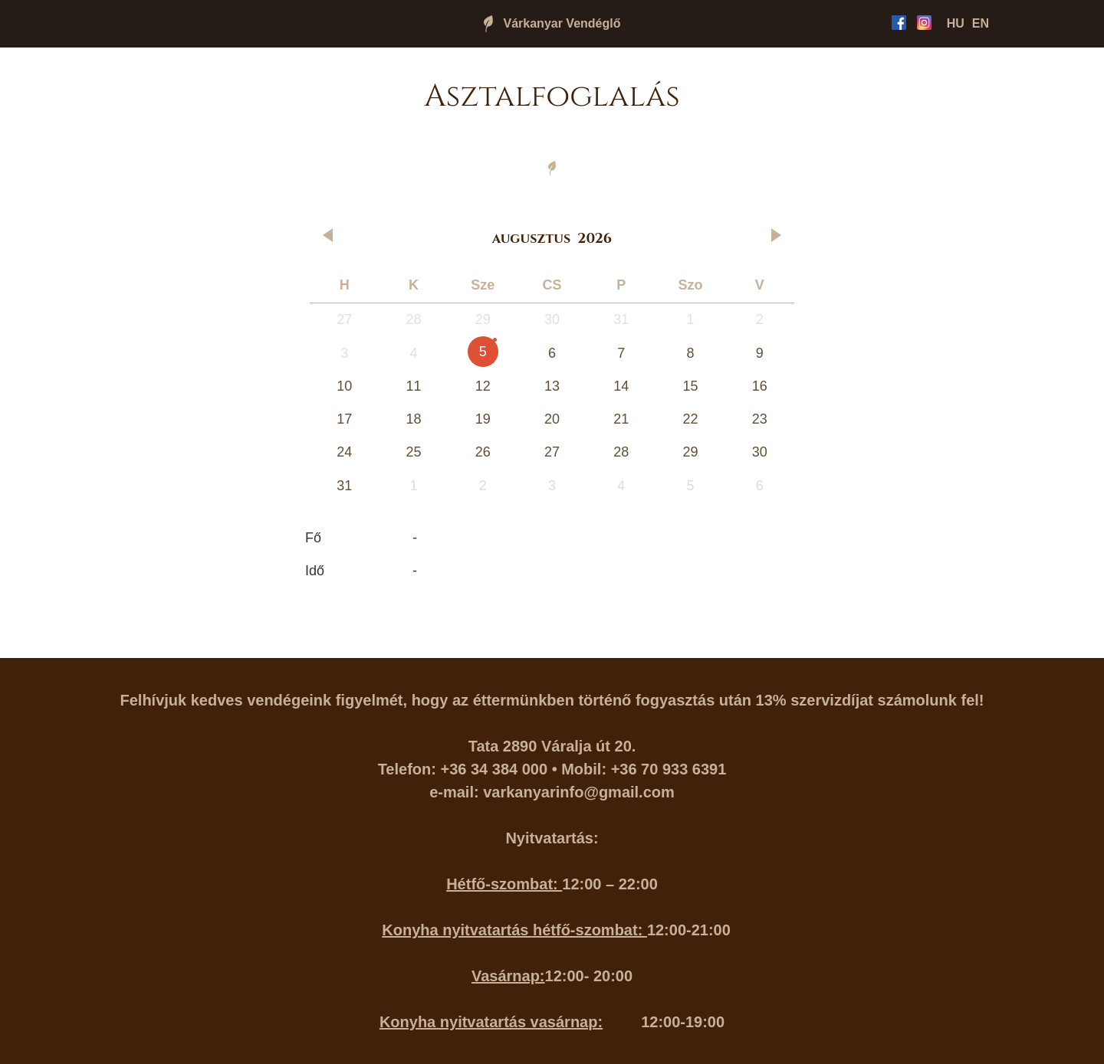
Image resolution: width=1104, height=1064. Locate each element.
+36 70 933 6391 (669, 769)
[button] (330, 235)
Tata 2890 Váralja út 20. (552, 746)
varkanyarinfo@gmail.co (572, 792)
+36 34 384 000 (494, 769)
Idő (314, 571)
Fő (313, 538)
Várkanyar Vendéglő (562, 23)
